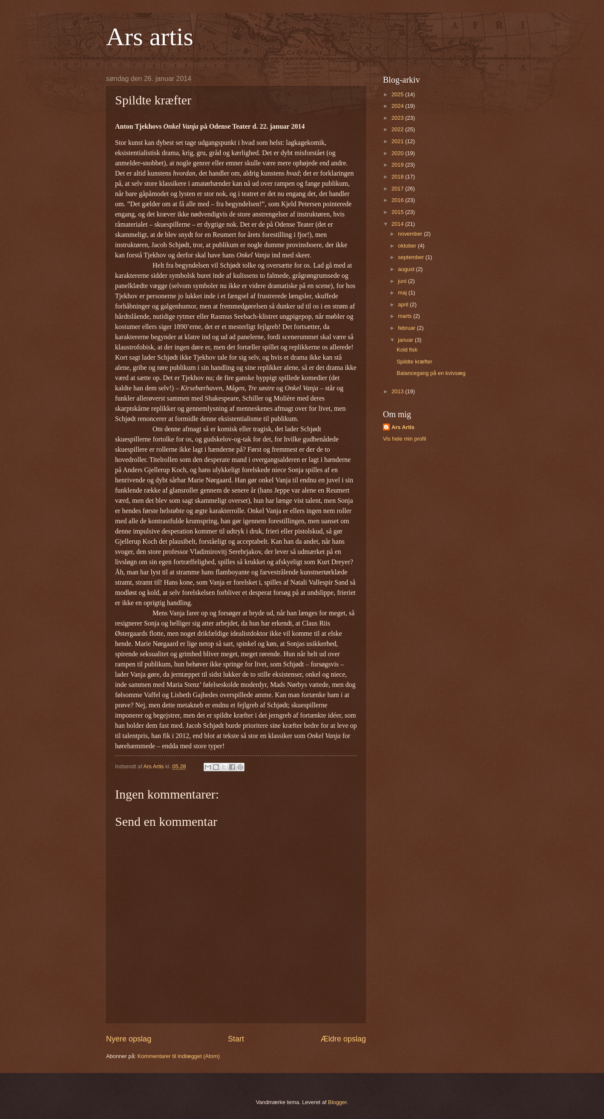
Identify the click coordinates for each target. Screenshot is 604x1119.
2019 (398, 165)
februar (407, 328)
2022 (398, 129)
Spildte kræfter (414, 361)
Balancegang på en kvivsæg (431, 373)
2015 (398, 212)
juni (403, 281)
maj (403, 292)
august (407, 269)
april (404, 304)
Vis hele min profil (404, 438)
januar (406, 340)
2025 (398, 94)
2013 (398, 391)
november (411, 234)
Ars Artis (402, 427)
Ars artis (149, 37)
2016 (398, 200)
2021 (398, 141)
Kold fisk (407, 349)
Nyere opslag (128, 1039)
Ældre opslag (343, 1039)
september (411, 257)
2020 (398, 153)
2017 (398, 188)
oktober (408, 245)
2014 (398, 224)
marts (405, 316)
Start (236, 1039)
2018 (398, 176)
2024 (398, 106)
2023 (398, 118)
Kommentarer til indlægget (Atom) (179, 1056)
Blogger (337, 1102)
